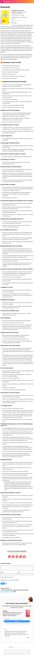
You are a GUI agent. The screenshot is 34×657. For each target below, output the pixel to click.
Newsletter (22, 649)
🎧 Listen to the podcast (17, 20)
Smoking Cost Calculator (22, 653)
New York (23, 634)
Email (19, 574)
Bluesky (13, 649)
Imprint (32, 653)
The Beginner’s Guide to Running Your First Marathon (13, 615)
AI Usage (28, 653)
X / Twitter (17, 649)
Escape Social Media (13, 652)
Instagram (3, 649)
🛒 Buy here (14, 19)
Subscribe (26, 620)
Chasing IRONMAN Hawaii (5, 653)
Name (2, 574)
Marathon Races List (14, 653)
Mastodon (8, 649)
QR (9, 652)
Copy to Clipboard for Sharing (8, 593)
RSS (26, 649)
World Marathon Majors (22, 652)
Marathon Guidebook (4, 652)
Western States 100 (29, 652)
